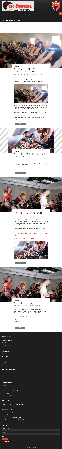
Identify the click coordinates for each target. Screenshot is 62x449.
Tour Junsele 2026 (6, 351)
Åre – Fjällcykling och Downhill (15, 417)
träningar (23, 124)
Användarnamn (5, 428)
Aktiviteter (18, 16)
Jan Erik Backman (26, 74)
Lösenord (4, 432)
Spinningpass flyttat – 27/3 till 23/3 (30, 155)
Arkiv (19, 20)
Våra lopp (24, 16)
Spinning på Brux (24, 302)
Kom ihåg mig (5, 436)
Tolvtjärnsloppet (15, 407)
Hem (3, 16)
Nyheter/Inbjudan (9, 16)
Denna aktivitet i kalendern (20, 316)
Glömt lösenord (5, 441)
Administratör (25, 159)
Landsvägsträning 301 (7, 382)
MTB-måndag (5, 374)
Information (17, 66)
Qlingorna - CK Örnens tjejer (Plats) (10, 390)
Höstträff (4, 362)
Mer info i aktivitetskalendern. (21, 168)
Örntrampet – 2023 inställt (17, 404)
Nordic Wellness (40, 219)
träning (22, 328)
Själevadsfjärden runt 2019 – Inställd (17, 419)
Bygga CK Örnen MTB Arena (17, 412)
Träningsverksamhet (41, 16)
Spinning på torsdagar (28, 213)
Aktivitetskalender (8, 395)
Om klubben (31, 16)
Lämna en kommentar (37, 74)
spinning (17, 124)
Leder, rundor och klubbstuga (8, 20)
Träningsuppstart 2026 (7, 340)
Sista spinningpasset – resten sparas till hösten (30, 70)
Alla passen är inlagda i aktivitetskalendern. (24, 238)
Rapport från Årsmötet (7, 345)
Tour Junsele (13, 414)
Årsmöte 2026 (5, 356)
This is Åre (4, 417)
